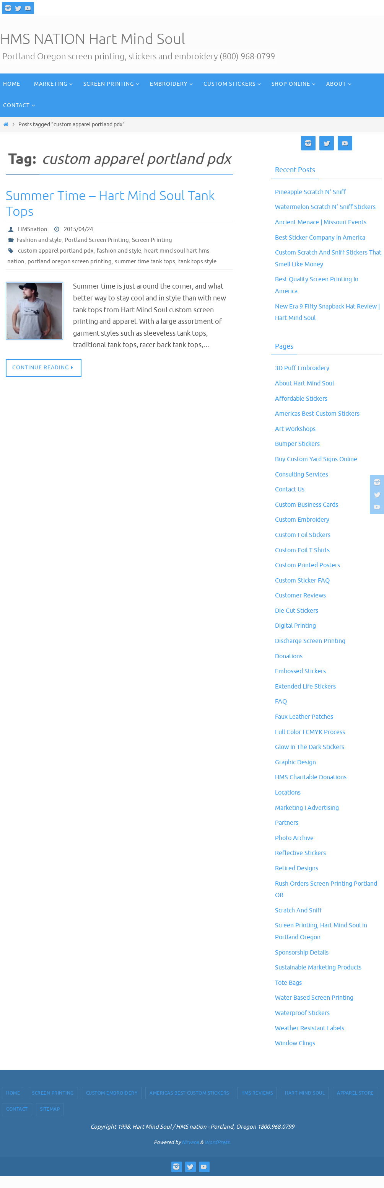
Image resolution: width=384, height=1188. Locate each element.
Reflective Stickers (303, 864)
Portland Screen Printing (100, 240)
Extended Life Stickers (309, 698)
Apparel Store (355, 1105)
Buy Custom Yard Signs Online (321, 471)
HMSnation (33, 229)
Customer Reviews (304, 607)
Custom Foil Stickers (306, 546)
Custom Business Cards (311, 516)
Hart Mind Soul (305, 1105)
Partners (288, 834)
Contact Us (291, 501)
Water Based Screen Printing (319, 1009)
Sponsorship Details (306, 964)
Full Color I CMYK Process (315, 743)
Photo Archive (297, 849)
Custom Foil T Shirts (306, 561)
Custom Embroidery (306, 531)
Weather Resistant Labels (314, 1039)
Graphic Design (298, 773)
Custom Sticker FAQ (306, 591)
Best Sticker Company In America (326, 249)
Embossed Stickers (304, 683)
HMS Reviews (257, 1105)
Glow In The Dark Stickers (314, 758)
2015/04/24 (81, 229)
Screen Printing (158, 240)
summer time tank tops (149, 261)
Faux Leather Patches (307, 728)
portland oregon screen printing (71, 261)
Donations (291, 667)
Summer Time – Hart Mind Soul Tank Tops (110, 204)
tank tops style (203, 261)
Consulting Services (305, 485)
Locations (290, 804)
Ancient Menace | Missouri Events (326, 234)
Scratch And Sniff (301, 921)
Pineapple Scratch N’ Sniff (315, 192)
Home (13, 1105)
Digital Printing (298, 637)
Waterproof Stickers (306, 1024)
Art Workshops (298, 440)
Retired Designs (299, 880)
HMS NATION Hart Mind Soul (92, 39)
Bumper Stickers (300, 455)
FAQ (281, 713)
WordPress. (218, 1154)
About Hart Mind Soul (309, 395)
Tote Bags (290, 994)
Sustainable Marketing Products (324, 979)
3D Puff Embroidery (306, 379)
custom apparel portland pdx (57, 251)
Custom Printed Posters (312, 577)
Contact (17, 1121)
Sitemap (50, 1121)
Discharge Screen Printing (315, 652)
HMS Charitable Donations (316, 789)
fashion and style (122, 251)
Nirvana (190, 1154)
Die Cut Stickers (299, 622)
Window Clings (298, 1055)
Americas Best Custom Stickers (323, 425)
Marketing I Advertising (311, 819)
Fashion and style (40, 240)
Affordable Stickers (305, 410)
